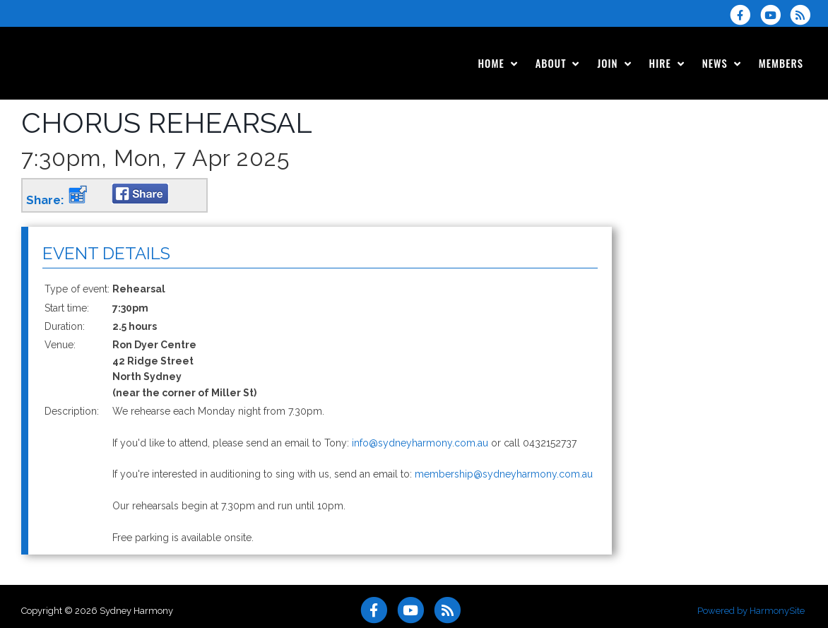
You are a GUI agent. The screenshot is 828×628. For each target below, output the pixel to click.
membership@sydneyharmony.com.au (504, 474)
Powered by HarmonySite (751, 610)
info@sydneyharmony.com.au (420, 443)
